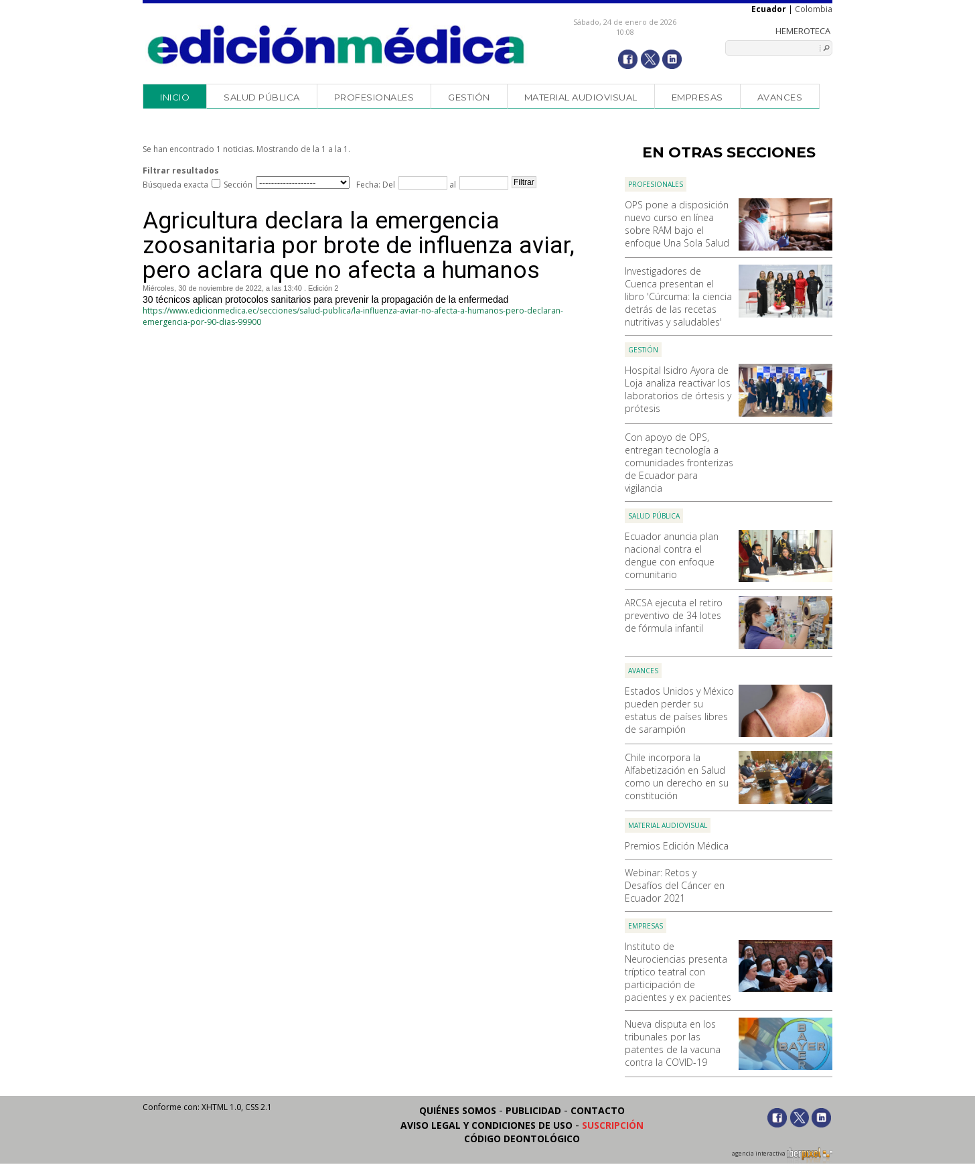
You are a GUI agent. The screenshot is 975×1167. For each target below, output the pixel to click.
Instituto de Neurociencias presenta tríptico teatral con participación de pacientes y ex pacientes (678, 972)
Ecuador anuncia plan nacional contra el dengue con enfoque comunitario (672, 555)
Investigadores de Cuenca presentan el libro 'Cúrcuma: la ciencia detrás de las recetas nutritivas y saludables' (678, 296)
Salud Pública (262, 97)
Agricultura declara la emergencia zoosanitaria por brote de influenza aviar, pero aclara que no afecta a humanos (359, 245)
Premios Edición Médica (677, 845)
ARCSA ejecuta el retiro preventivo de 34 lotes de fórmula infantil (674, 615)
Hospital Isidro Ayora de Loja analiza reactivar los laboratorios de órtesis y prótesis (678, 389)
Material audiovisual (581, 97)
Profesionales (374, 97)
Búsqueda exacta (175, 184)
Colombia (813, 9)
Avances (780, 97)
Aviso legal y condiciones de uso (486, 1125)
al (451, 184)
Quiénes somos (457, 1110)
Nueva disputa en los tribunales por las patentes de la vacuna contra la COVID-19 (673, 1043)
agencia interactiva (782, 1156)
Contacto (598, 1110)
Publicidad (533, 1110)
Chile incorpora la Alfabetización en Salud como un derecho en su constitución (677, 776)
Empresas (697, 97)
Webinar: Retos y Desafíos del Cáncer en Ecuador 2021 (675, 885)
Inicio (175, 97)
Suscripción (613, 1125)
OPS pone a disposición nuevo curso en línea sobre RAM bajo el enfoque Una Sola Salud (677, 223)
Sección (238, 184)
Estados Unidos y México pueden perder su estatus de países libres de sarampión (679, 710)
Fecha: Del (375, 184)
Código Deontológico (522, 1138)
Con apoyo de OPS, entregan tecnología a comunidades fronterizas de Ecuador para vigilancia (679, 462)
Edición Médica (336, 44)
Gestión (469, 97)
